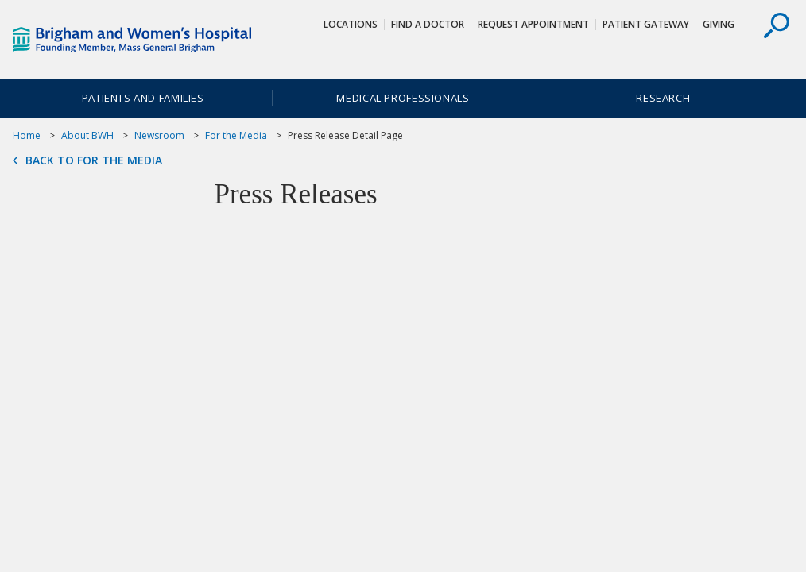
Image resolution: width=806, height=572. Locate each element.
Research (663, 98)
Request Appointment (533, 24)
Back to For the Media (93, 160)
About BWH (87, 135)
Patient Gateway (646, 24)
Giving (718, 24)
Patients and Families (143, 98)
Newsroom (159, 135)
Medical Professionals (402, 98)
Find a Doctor (427, 24)
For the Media (236, 135)
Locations (351, 24)
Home (27, 135)
